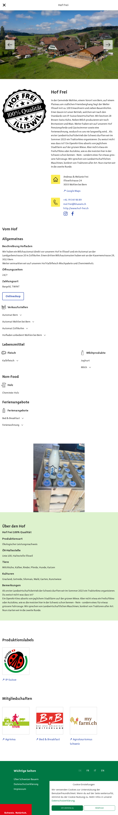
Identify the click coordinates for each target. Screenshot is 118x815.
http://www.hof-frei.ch (76, 208)
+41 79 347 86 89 (72, 199)
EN (102, 770)
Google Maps (74, 191)
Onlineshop (13, 296)
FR (87, 770)
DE (80, 770)
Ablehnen (99, 808)
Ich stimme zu (67, 808)
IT (95, 770)
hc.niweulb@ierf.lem (74, 204)
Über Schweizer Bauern (26, 779)
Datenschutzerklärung (26, 784)
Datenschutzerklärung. (63, 800)
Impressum (20, 789)
